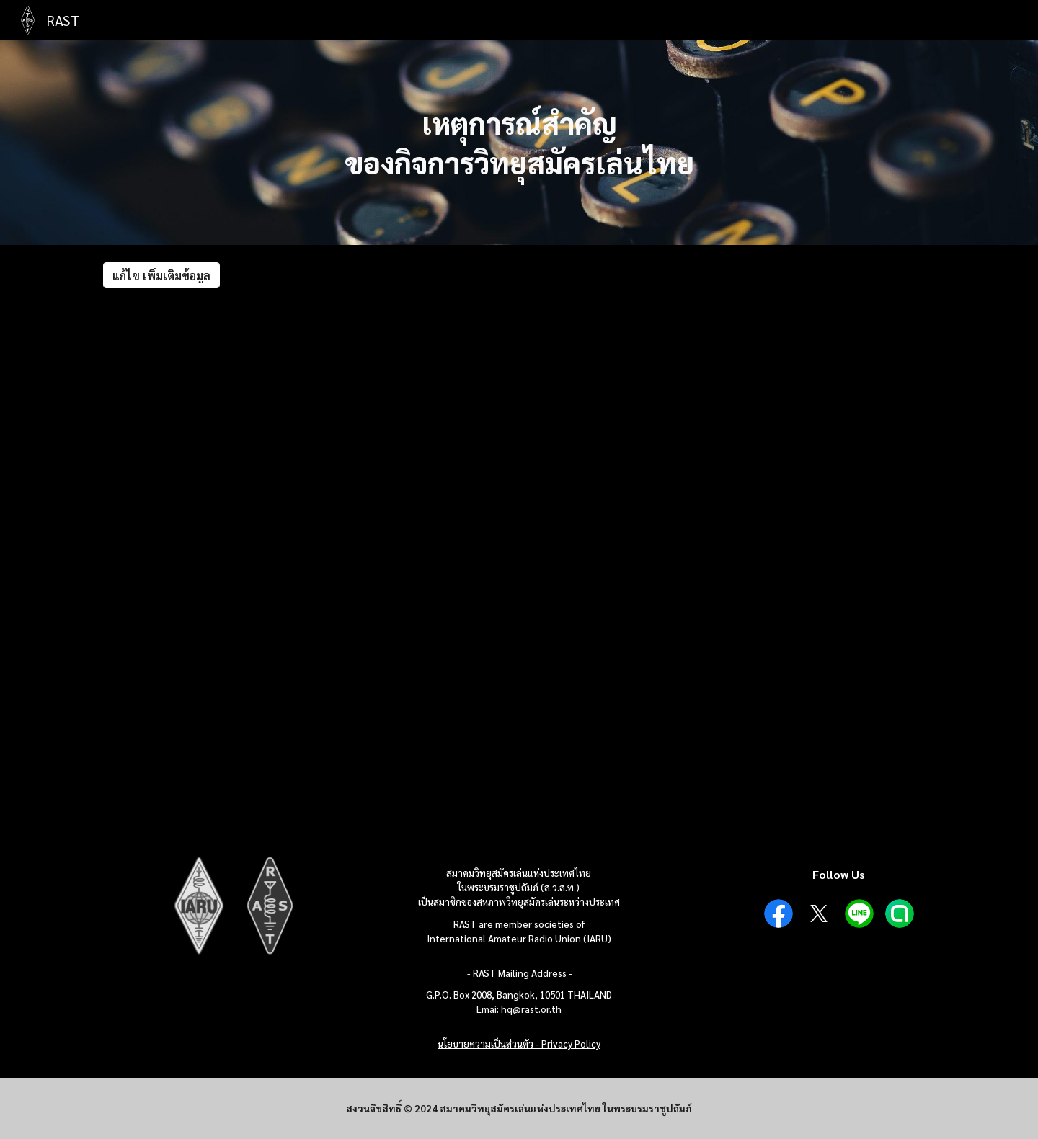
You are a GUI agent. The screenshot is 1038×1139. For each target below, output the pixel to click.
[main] (519, 142)
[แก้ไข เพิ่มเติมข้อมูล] (161, 275)
